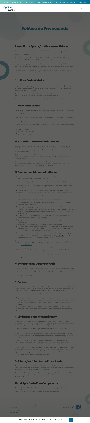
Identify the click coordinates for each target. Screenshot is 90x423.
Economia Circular (17, 2)
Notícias (65, 2)
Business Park (29, 2)
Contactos (82, 2)
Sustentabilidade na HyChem (44, 2)
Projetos (72, 2)
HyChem (6, 2)
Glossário (58, 2)
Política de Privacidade (29, 421)
